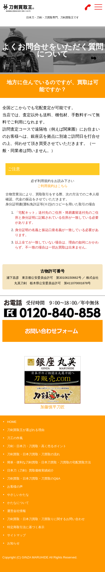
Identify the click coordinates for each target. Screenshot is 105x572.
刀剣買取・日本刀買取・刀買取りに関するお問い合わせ (46, 519)
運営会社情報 (16, 511)
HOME (11, 422)
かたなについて (18, 503)
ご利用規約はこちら (52, 186)
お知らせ (13, 543)
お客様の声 (15, 486)
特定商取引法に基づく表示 (25, 527)
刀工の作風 (15, 438)
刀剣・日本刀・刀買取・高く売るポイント (36, 446)
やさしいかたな (18, 494)
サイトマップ (16, 535)
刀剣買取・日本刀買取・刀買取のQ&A (33, 478)
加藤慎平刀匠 (52, 407)
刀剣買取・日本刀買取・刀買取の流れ (33, 454)
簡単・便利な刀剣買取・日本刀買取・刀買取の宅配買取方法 (49, 462)
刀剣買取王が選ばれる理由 (25, 430)
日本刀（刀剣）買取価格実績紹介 (30, 470)
